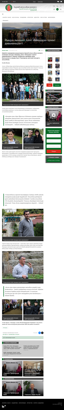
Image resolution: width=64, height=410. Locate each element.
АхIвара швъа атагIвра (54, 160)
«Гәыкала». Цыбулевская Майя (53, 123)
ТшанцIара (40, 1)
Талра (34, 1)
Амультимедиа (51, 17)
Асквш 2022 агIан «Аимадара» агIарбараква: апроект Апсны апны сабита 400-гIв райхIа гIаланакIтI (12, 347)
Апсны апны (5, 50)
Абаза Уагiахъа (15, 17)
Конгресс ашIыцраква (38, 403)
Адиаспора (36, 17)
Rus (54, 6)
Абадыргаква (15, 403)
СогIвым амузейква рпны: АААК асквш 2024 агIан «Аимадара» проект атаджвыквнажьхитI (31, 347)
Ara (60, 9)
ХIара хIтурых (43, 17)
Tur (60, 6)
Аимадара (5, 327)
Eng (57, 6)
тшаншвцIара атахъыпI (13, 334)
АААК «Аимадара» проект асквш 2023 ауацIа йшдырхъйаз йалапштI (12, 353)
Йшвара (54, 151)
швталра (5, 334)
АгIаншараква (23, 17)
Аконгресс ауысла (7, 17)
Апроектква (30, 17)
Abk (54, 9)
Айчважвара (5, 20)
